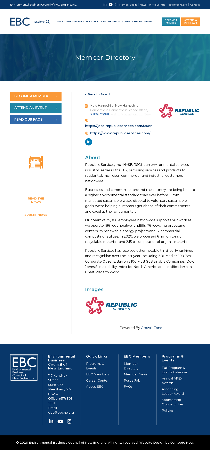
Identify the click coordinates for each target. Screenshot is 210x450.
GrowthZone (151, 328)
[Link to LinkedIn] (105, 4)
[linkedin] (88, 141)
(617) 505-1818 (157, 4)
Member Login (128, 4)
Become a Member (31, 96)
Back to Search (99, 94)
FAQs (128, 386)
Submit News (35, 214)
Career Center (97, 380)
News (143, 4)
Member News (135, 374)
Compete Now (181, 442)
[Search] (42, 21)
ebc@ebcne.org (178, 4)
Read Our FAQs (28, 119)
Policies (167, 410)
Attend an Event (30, 108)
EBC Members (97, 374)
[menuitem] (127, 4)
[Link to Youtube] (111, 4)
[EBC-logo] (21, 21)
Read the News (36, 200)
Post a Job (132, 380)
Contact (195, 4)
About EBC (95, 386)
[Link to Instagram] (115, 4)
